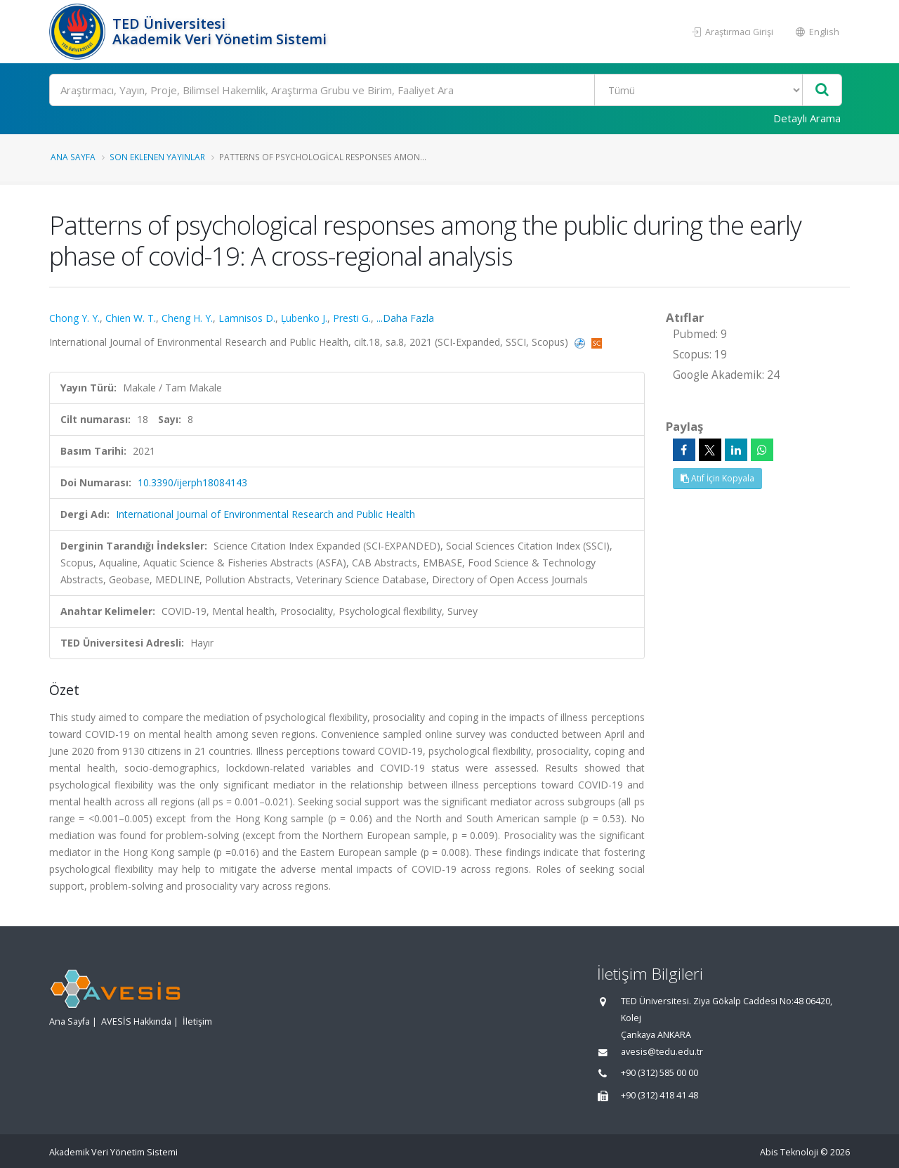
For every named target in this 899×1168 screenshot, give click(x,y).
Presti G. (352, 318)
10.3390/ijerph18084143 (192, 482)
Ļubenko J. (304, 318)
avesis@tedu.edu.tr (662, 1052)
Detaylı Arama (807, 118)
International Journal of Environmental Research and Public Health (265, 514)
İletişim (197, 1021)
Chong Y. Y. (74, 318)
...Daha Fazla (405, 318)
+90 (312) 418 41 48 (659, 1095)
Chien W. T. (130, 318)
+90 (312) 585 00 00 (659, 1073)
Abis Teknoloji (789, 1152)
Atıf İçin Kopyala (717, 478)
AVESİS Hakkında (136, 1021)
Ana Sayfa (73, 156)
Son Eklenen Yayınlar (157, 156)
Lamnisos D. (246, 318)
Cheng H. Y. (187, 318)
